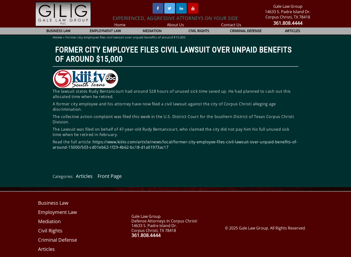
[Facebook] (158, 8)
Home (119, 25)
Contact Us (231, 25)
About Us (175, 25)
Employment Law (105, 30)
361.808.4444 (287, 23)
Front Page (109, 176)
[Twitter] (169, 8)
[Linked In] (181, 8)
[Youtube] (193, 8)
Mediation (152, 30)
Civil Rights (199, 30)
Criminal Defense (246, 30)
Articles (292, 30)
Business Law (58, 30)
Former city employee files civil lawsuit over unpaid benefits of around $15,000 (173, 54)
